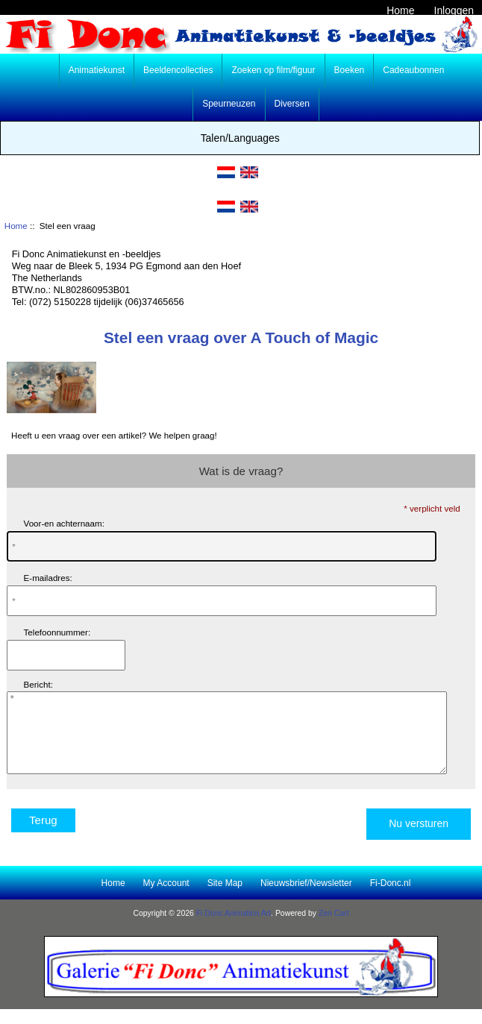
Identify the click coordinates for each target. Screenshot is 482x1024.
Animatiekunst (97, 70)
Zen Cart (334, 929)
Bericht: (38, 684)
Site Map (224, 898)
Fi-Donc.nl (390, 898)
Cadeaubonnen (413, 70)
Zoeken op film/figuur (273, 70)
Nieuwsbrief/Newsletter (306, 898)
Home (400, 10)
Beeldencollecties (178, 70)
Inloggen (454, 10)
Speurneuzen (228, 103)
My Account (166, 898)
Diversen (292, 103)
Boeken (349, 70)
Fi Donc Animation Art (233, 929)
